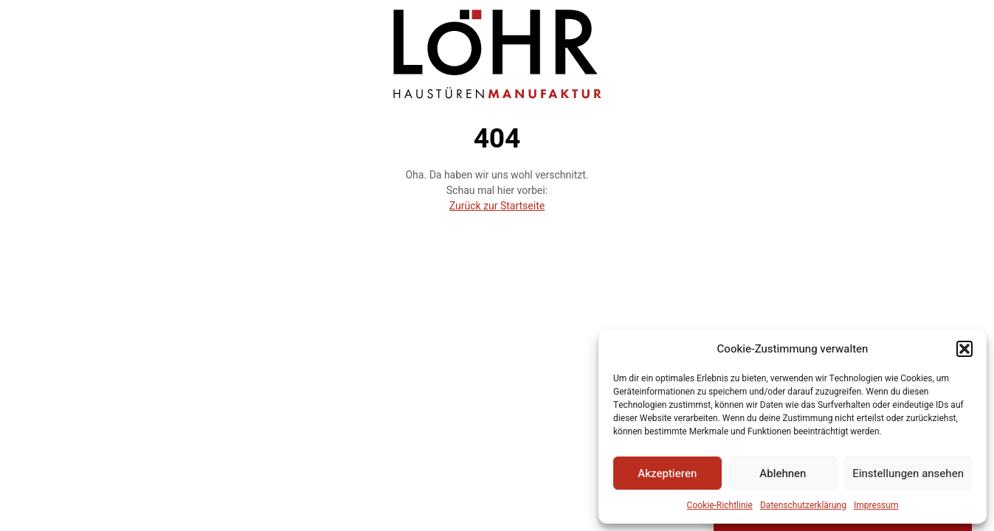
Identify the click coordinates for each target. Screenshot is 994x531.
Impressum (876, 505)
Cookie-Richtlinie (720, 505)
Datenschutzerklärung (803, 505)
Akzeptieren (667, 473)
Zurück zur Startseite (497, 206)
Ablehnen (782, 473)
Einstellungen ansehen (908, 473)
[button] (964, 348)
